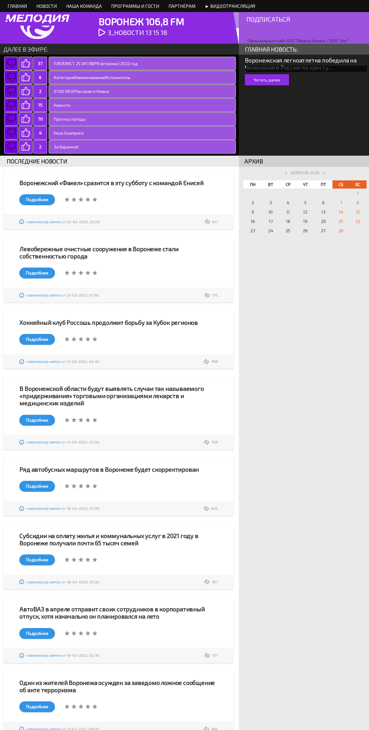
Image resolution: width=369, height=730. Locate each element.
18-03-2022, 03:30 (83, 581)
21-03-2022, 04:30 (83, 361)
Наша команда (84, 6)
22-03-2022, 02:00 (83, 221)
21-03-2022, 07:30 (83, 295)
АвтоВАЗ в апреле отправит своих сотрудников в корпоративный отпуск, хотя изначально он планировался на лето (111, 612)
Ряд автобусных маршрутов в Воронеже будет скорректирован (109, 469)
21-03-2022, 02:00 (83, 442)
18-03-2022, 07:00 (83, 508)
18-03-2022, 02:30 (83, 655)
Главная (17, 6)
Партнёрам (181, 6)
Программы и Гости (135, 6)
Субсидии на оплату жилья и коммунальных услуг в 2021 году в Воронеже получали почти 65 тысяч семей (108, 539)
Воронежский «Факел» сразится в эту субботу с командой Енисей (111, 182)
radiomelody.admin (43, 221)
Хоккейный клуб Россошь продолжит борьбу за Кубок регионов (108, 322)
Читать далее (267, 79)
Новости (46, 6)
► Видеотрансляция (230, 6)
